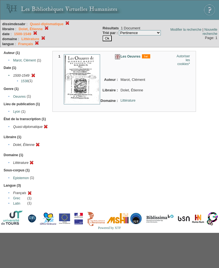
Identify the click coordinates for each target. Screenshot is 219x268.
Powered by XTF (109, 228)
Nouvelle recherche (210, 32)
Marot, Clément (24, 60)
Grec (16, 198)
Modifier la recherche (186, 30)
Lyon (16, 112)
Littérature (128, 100)
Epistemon (21, 178)
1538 (24, 81)
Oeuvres (19, 97)
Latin (16, 203)
